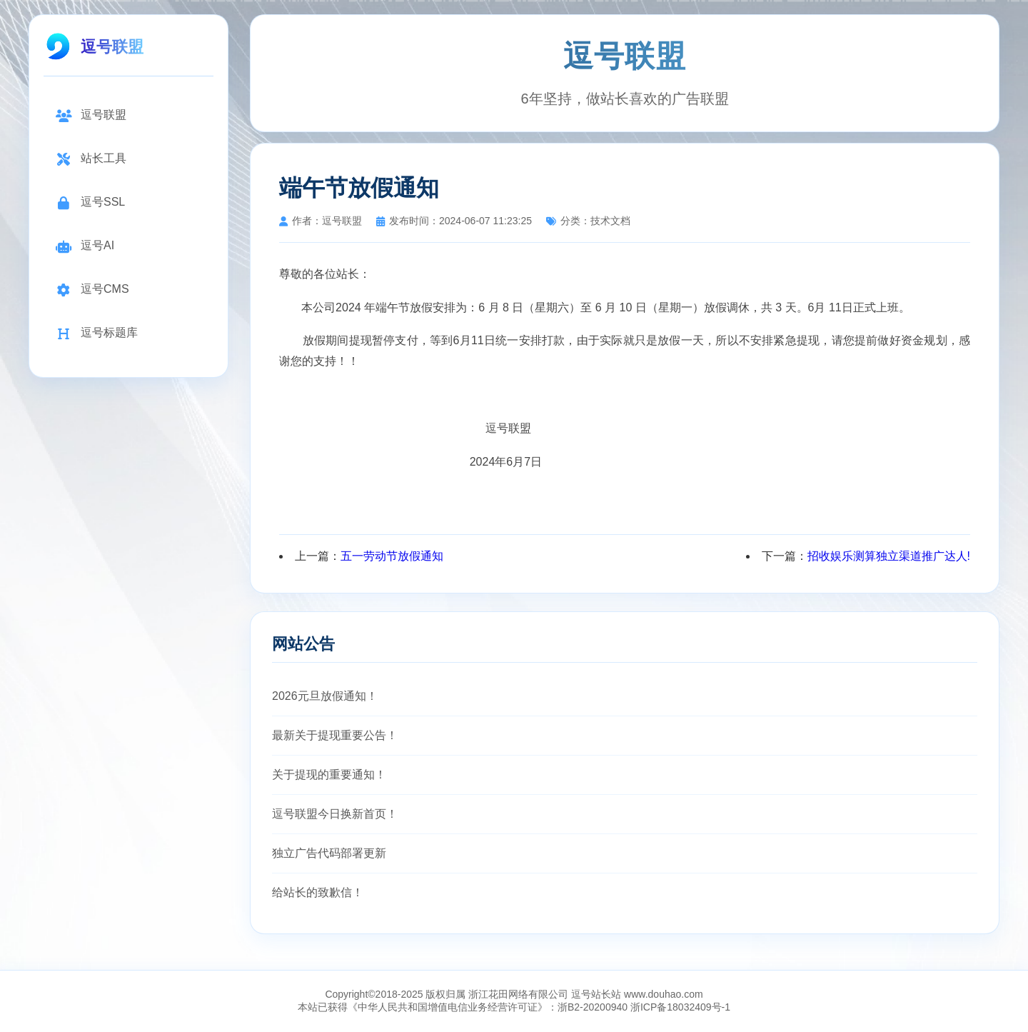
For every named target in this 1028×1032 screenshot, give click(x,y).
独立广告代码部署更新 (329, 853)
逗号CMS (92, 289)
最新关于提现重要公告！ (335, 735)
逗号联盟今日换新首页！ (335, 814)
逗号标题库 (96, 333)
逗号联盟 (90, 115)
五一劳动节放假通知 (392, 556)
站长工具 (90, 159)
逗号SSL (90, 202)
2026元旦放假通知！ (325, 696)
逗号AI (84, 246)
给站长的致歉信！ (317, 892)
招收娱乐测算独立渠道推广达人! (888, 556)
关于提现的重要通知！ (329, 774)
